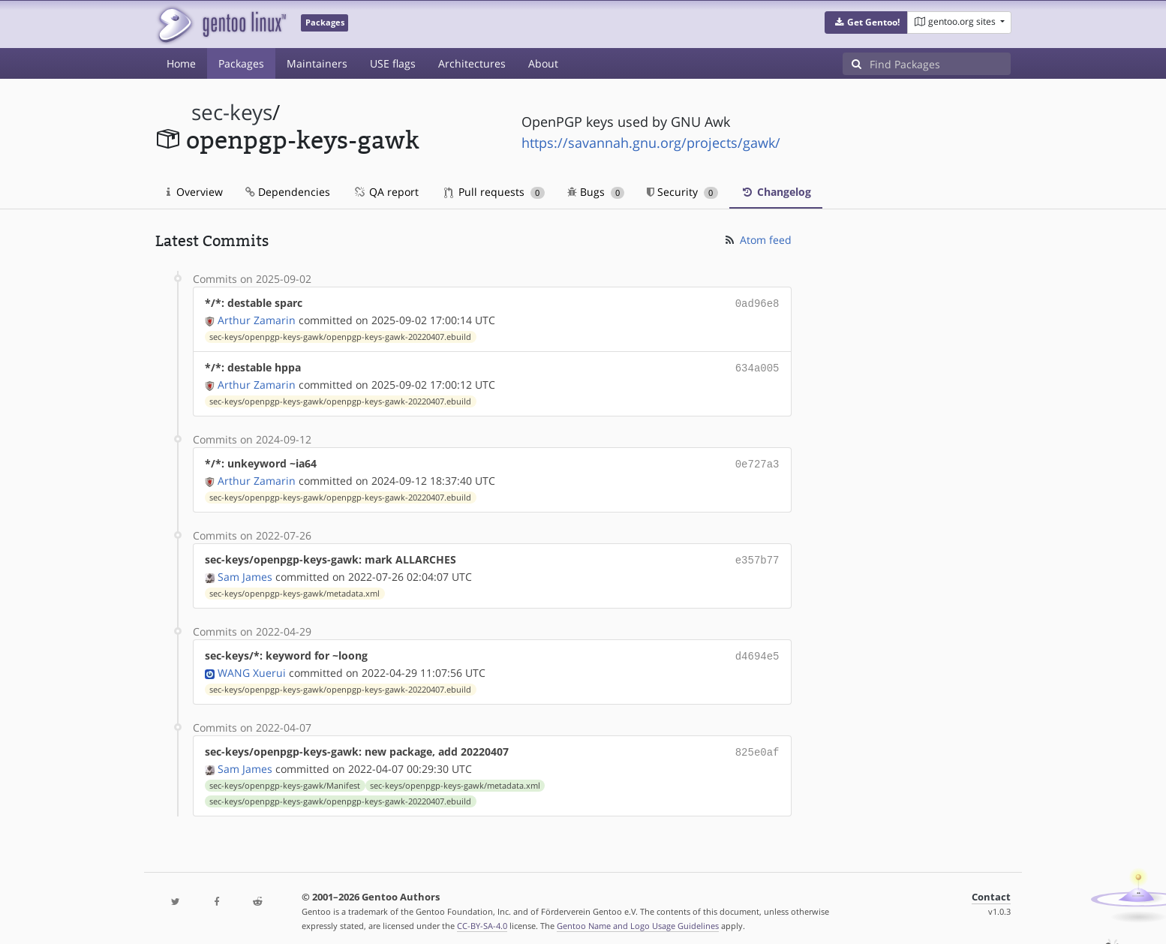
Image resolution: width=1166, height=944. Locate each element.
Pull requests (494, 192)
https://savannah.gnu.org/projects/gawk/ (650, 143)
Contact (991, 888)
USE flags (393, 63)
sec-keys (231, 112)
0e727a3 (757, 460)
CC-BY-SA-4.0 (482, 916)
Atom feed (757, 240)
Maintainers (317, 63)
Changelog (776, 192)
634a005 (757, 366)
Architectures (472, 63)
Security (682, 192)
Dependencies (287, 192)
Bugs (596, 192)
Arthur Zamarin (257, 318)
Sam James (245, 571)
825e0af (757, 744)
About (543, 63)
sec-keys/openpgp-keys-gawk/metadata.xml (294, 587)
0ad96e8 (757, 303)
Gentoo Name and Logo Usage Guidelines (638, 916)
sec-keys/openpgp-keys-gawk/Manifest (284, 776)
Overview (195, 192)
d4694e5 (757, 649)
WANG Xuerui (252, 665)
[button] (866, 22)
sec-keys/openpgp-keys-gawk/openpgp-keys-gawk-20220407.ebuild (340, 335)
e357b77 (757, 555)
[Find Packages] (940, 64)
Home (181, 63)
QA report (386, 192)
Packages (241, 63)
